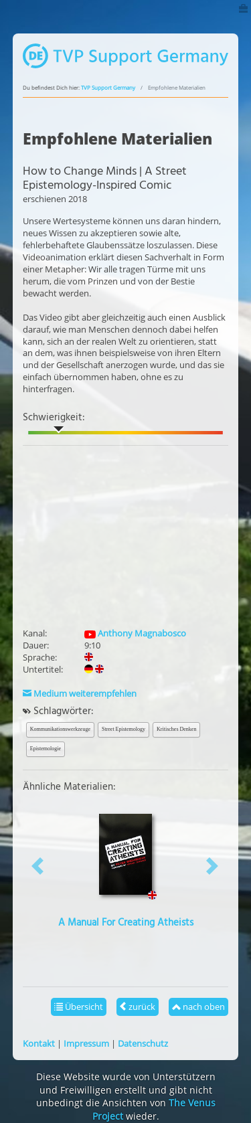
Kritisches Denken (176, 729)
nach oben (198, 1007)
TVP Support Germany (108, 87)
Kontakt (39, 1043)
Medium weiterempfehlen (80, 693)
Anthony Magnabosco (135, 633)
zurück (137, 1007)
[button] (38, 866)
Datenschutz (143, 1043)
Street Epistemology (123, 729)
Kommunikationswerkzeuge (60, 729)
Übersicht (78, 1007)
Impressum (86, 1043)
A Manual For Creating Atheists (125, 923)
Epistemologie (45, 749)
